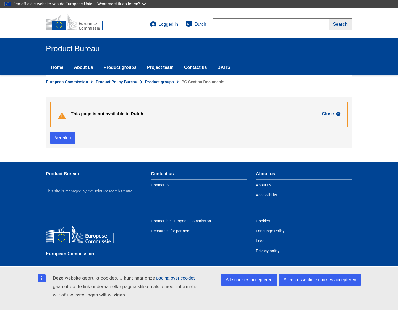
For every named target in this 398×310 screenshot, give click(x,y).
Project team (160, 67)
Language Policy (270, 231)
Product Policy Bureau (116, 82)
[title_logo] (79, 22)
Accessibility (266, 195)
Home (57, 67)
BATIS (224, 67)
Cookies (263, 221)
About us (83, 67)
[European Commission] (86, 235)
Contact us (195, 67)
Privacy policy (268, 251)
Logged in (164, 24)
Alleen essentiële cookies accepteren (320, 279)
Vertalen (63, 137)
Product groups (120, 67)
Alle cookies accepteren (249, 279)
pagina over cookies (175, 278)
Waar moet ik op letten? (121, 3)
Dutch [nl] (196, 24)
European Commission (67, 82)
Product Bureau (62, 173)
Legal (260, 241)
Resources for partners (170, 231)
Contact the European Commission (181, 221)
